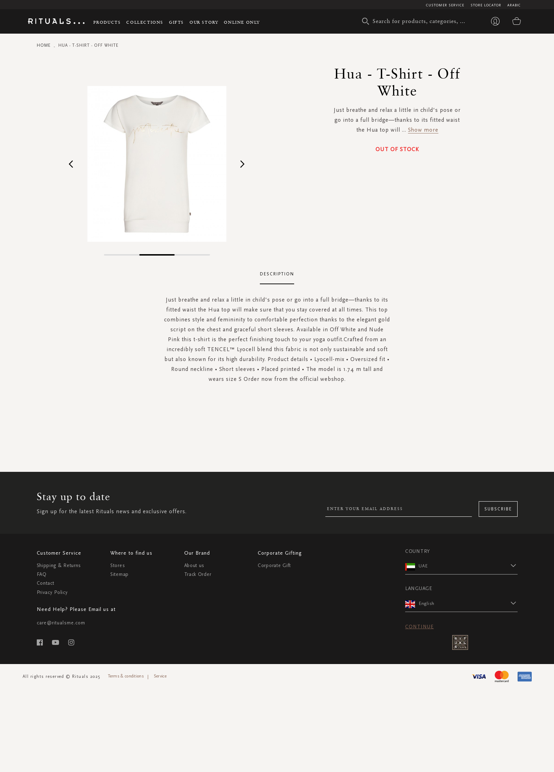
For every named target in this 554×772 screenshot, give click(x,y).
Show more (423, 129)
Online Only (242, 22)
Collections (144, 22)
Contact (45, 583)
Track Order (197, 574)
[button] (71, 164)
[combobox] (417, 21)
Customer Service (445, 5)
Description (277, 273)
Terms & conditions (126, 676)
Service (160, 676)
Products (107, 22)
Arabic (514, 5)
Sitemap (119, 574)
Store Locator (486, 5)
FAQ (42, 574)
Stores (117, 565)
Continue (419, 627)
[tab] (277, 274)
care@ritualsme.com (61, 623)
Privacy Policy (52, 592)
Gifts (176, 22)
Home (44, 45)
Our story (203, 22)
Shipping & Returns (59, 565)
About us (194, 565)
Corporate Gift (274, 565)
